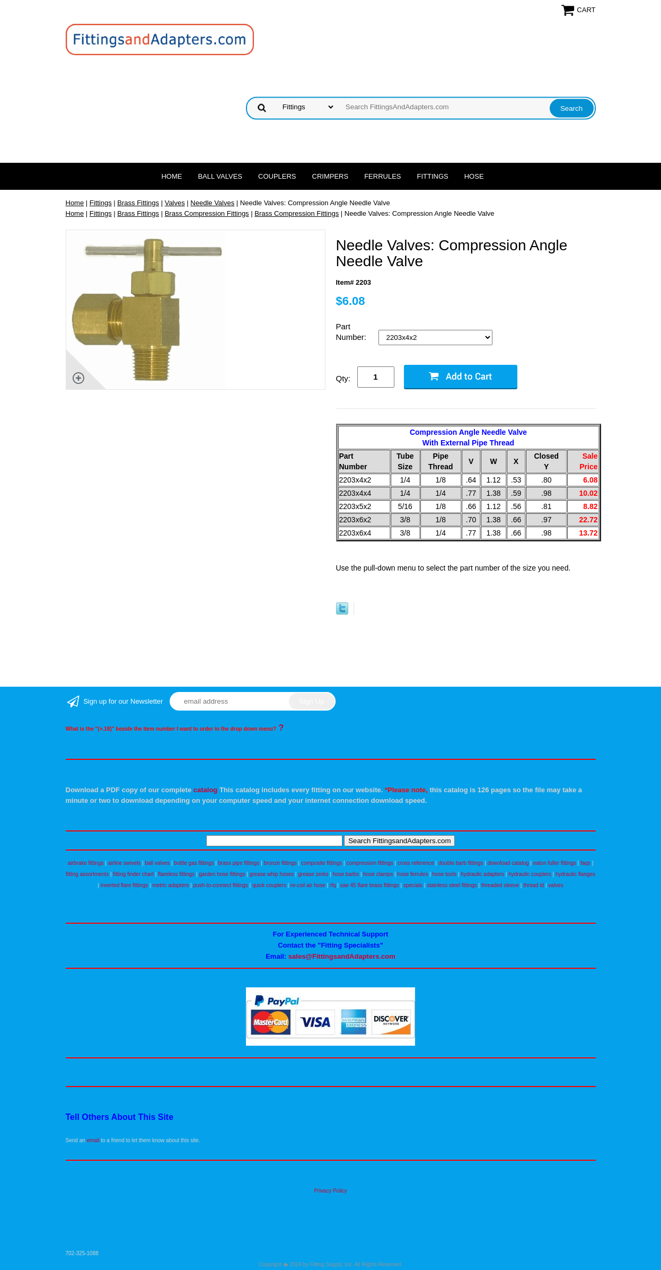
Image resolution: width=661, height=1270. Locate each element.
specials (412, 885)
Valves (175, 203)
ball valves (157, 863)
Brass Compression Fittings (207, 213)
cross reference (416, 863)
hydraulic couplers (529, 874)
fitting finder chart (133, 874)
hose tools (445, 874)
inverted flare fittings (124, 885)
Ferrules (382, 176)
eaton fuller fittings (554, 863)
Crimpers (330, 176)
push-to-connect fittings (220, 885)
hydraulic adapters (482, 874)
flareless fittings (176, 874)
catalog (205, 790)
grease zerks (313, 874)
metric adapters (170, 885)
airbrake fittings (86, 863)
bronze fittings (280, 863)
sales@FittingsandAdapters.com (341, 956)
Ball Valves (220, 176)
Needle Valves (212, 203)
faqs (585, 863)
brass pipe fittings (239, 863)
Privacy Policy (330, 1191)
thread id (533, 885)
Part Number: (352, 331)
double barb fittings (460, 863)
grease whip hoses (272, 874)
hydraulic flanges (575, 874)
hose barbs (346, 874)
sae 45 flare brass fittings (369, 885)
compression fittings (369, 863)
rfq (333, 885)
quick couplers (269, 885)
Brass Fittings (138, 203)
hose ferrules (413, 874)
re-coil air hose (307, 885)
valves (555, 885)
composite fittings (321, 863)
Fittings (432, 176)
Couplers (277, 176)
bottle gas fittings (194, 863)
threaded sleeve (500, 885)
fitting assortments (87, 874)
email (93, 1140)
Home (171, 176)
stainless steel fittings (452, 885)
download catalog (508, 863)
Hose (474, 176)
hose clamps (378, 874)
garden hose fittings (222, 874)
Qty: (343, 378)
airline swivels (124, 863)
